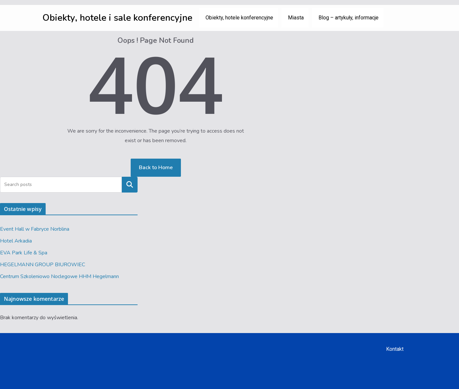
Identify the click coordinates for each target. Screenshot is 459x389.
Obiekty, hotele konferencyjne (239, 17)
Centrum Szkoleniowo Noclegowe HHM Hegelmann (59, 276)
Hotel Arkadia (16, 241)
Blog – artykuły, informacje (348, 17)
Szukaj (130, 184)
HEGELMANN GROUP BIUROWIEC (42, 264)
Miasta (296, 17)
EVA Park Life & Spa (23, 252)
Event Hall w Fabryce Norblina (34, 229)
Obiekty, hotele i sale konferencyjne (117, 18)
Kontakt (395, 349)
